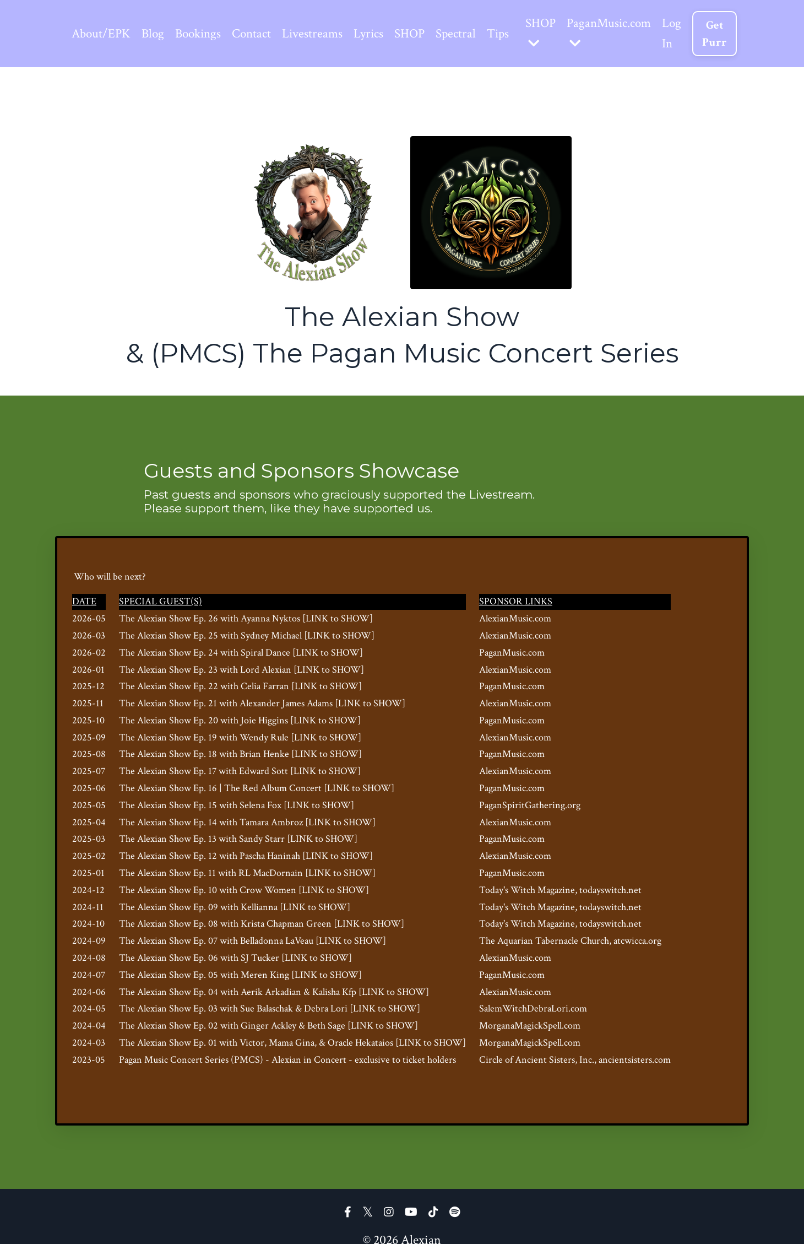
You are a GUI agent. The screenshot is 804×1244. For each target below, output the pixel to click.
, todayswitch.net (610, 892)
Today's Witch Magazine (529, 892)
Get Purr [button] (739, 34)
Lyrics (379, 33)
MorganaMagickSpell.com (532, 1027)
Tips (514, 33)
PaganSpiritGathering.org (532, 807)
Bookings (202, 33)
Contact (258, 33)
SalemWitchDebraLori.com (535, 1011)
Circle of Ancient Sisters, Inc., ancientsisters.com (577, 1062)
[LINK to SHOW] (340, 620)
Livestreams (321, 33)
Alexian (288, 1062)
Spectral (470, 33)
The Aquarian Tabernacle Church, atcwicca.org (572, 943)
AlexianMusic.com (517, 620)
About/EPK (102, 33)
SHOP (422, 33)
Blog (155, 33)
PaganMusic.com (630, 33)
